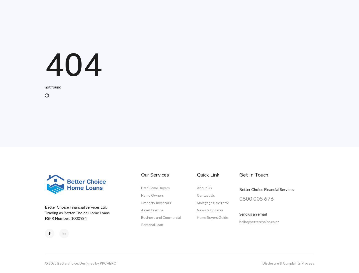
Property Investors (156, 203)
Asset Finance (152, 210)
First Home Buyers (155, 188)
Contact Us (206, 195)
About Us (204, 188)
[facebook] (49, 233)
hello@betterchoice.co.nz (259, 222)
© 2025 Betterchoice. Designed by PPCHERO (80, 263)
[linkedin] (64, 233)
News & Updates (210, 210)
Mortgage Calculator (213, 203)
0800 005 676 (256, 198)
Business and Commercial (161, 217)
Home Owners (152, 195)
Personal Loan (152, 225)
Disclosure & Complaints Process (288, 263)
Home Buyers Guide (212, 217)
